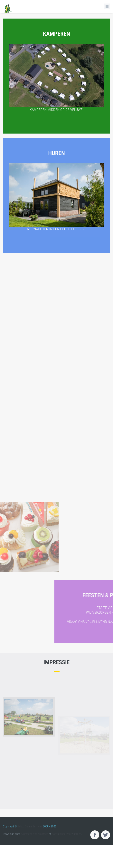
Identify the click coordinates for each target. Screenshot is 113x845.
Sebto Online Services (30, 826)
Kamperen (56, 70)
